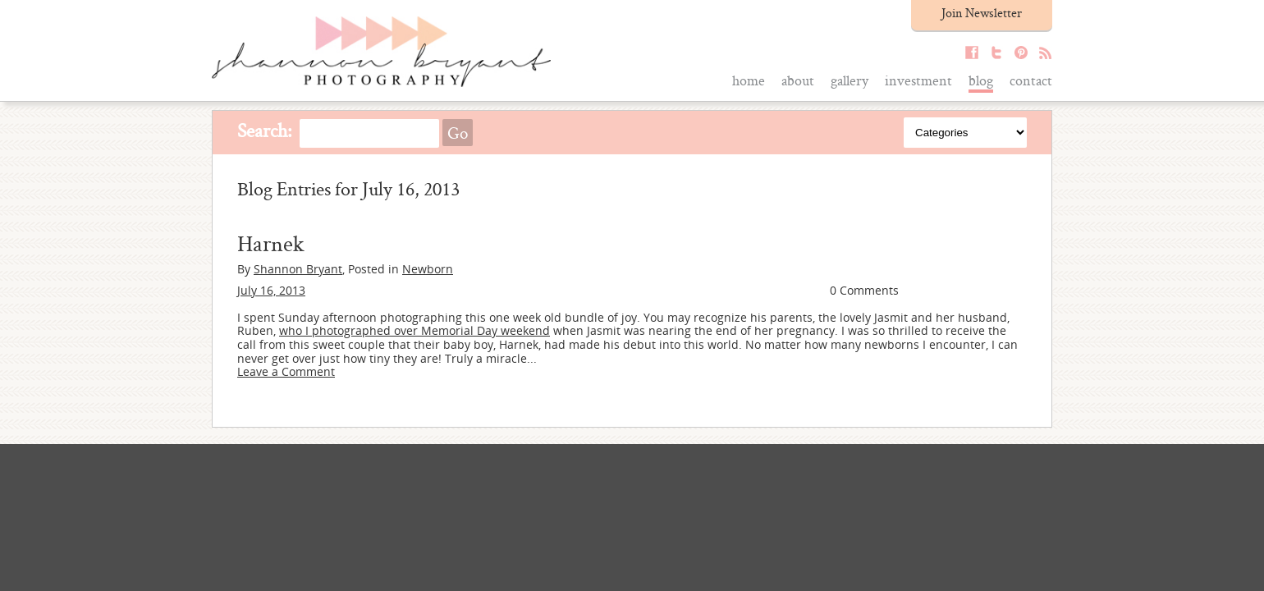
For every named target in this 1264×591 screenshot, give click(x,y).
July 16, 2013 (271, 290)
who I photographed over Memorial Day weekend (414, 330)
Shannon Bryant (298, 269)
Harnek (271, 243)
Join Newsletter (981, 12)
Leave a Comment (286, 371)
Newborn (427, 269)
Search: (264, 130)
